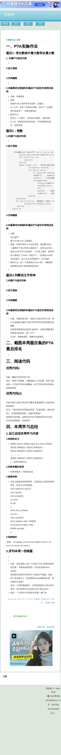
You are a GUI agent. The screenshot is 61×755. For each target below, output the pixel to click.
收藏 (47, 602)
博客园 (5, 24)
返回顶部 (51, 627)
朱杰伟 (9, 14)
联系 (28, 24)
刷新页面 (41, 627)
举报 (53, 602)
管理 (40, 24)
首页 (16, 24)
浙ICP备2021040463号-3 (53, 708)
